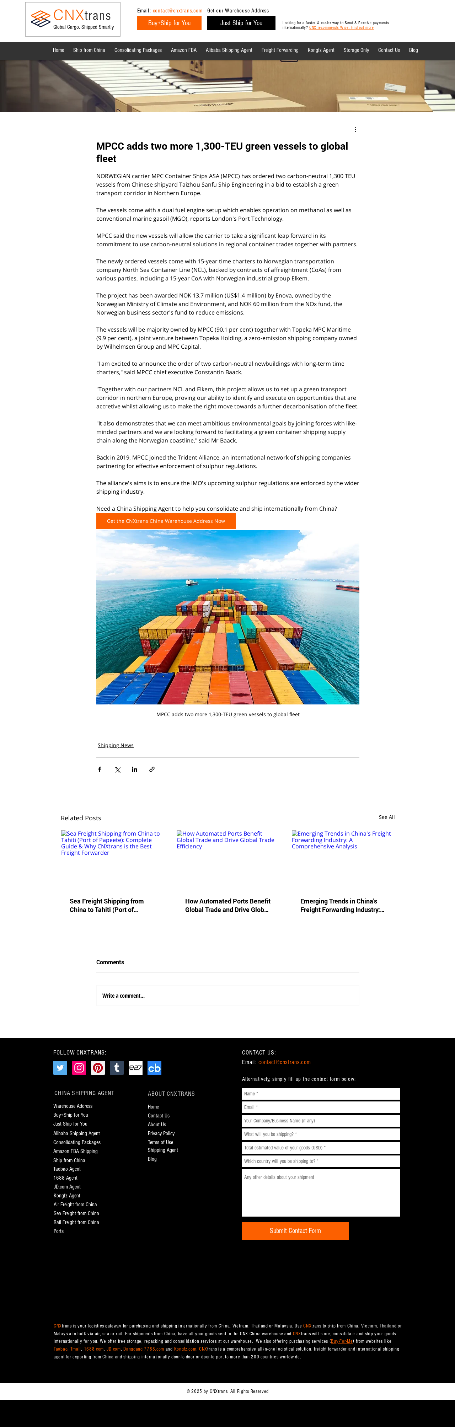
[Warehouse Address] (76, 1106)
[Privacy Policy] (167, 1133)
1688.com (94, 1349)
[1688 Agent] (65, 1178)
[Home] (155, 1107)
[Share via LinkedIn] (134, 769)
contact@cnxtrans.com (178, 10)
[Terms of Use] (164, 1142)
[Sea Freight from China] (77, 1213)
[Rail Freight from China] (78, 1222)
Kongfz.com (185, 1349)
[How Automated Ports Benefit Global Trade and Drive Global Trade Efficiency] (228, 859)
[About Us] (161, 1124)
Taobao (61, 1349)
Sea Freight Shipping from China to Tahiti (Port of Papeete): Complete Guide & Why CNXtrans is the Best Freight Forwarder (110, 905)
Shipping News (116, 745)
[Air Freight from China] (77, 1204)
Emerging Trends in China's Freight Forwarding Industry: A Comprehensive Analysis (343, 905)
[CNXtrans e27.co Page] (136, 1068)
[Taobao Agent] (68, 1169)
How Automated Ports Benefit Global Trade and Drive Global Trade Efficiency (228, 905)
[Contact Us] (162, 1115)
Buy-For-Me (342, 1341)
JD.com (114, 1349)
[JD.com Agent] (68, 1186)
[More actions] (355, 129)
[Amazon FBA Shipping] (79, 1151)
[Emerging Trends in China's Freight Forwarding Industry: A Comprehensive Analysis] (343, 859)
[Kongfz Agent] (68, 1195)
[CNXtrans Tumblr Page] (117, 1068)
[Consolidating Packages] (77, 1142)
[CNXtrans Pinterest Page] (98, 1068)
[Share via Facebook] (99, 769)
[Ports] (61, 1231)
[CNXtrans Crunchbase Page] (154, 1068)
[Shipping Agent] (165, 1150)
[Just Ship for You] (241, 23)
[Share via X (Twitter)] (117, 769)
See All (387, 817)
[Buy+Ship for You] (169, 23)
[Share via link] (152, 769)
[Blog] (154, 1159)
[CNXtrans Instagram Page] (79, 1068)
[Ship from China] (72, 1160)
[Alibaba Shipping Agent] (76, 1133)
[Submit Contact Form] (295, 1231)
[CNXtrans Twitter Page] (60, 1068)
